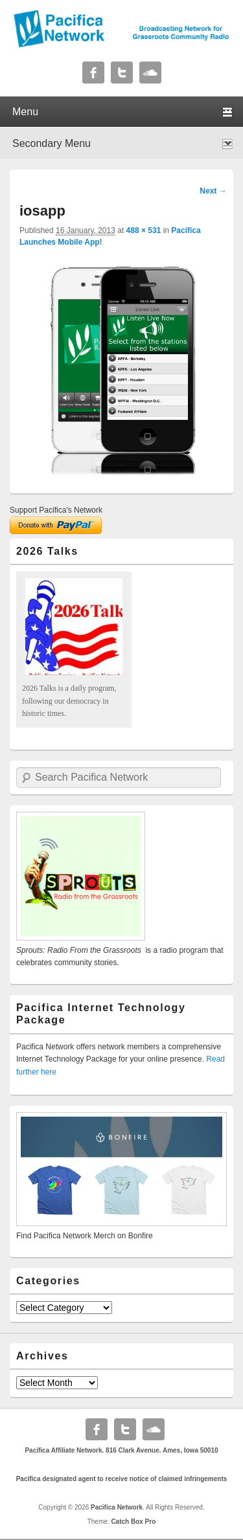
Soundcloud (150, 72)
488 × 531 (143, 230)
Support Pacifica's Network (56, 510)
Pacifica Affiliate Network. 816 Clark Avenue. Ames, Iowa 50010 (121, 1450)
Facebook (93, 72)
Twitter (122, 72)
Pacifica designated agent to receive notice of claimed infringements (121, 1478)
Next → (213, 190)
